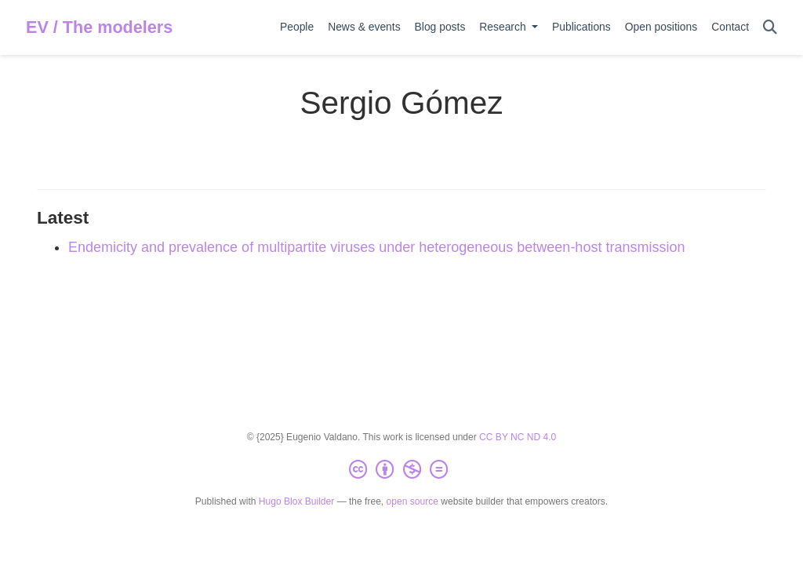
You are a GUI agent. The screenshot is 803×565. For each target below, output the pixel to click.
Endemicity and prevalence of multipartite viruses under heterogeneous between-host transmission (376, 247)
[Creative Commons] (401, 470)
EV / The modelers (99, 27)
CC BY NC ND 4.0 (517, 437)
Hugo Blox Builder (296, 501)
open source (412, 501)
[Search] (770, 28)
